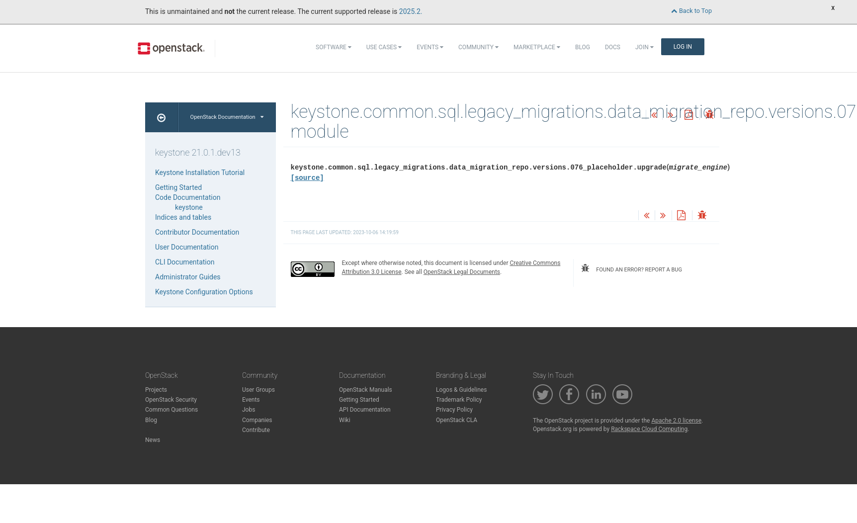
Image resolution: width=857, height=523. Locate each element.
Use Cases (384, 47)
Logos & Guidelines (461, 389)
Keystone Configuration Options (204, 292)
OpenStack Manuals (365, 389)
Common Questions (171, 409)
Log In (683, 46)
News (152, 439)
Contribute (256, 430)
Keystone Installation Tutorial (200, 172)
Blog (582, 47)
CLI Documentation (184, 262)
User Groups (258, 389)
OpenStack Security (171, 399)
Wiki (344, 420)
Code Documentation (187, 197)
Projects (156, 389)
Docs (612, 47)
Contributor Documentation (197, 232)
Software (333, 47)
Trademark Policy (459, 399)
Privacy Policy (454, 409)
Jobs (248, 409)
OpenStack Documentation (226, 117)
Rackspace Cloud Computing (649, 429)
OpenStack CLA (456, 420)
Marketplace (537, 47)
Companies (257, 420)
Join (644, 47)
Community (478, 47)
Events (430, 47)
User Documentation (187, 247)
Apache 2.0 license (676, 420)
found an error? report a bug (631, 268)
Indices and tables (183, 217)
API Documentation (365, 409)
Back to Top (691, 10)
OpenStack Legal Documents (462, 271)
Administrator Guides (188, 277)
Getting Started (178, 187)
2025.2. (411, 11)
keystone (189, 207)
